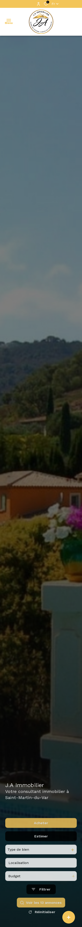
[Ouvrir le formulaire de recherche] (41, 897)
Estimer (41, 844)
